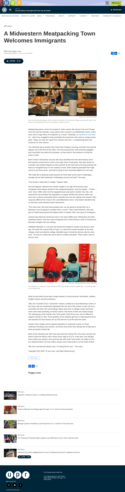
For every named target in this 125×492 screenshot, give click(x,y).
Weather (95, 20)
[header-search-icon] (108, 5)
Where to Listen (28, 20)
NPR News (8, 30)
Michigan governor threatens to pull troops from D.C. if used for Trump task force (45, 428)
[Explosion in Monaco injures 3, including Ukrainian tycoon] (10, 400)
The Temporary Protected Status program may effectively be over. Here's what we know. (48, 442)
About (61, 20)
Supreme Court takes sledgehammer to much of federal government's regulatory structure (49, 457)
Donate (118, 5)
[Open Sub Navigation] (43, 20)
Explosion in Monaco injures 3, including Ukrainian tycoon (37, 399)
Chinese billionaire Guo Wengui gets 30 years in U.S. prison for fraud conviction (45, 413)
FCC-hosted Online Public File (53, 477)
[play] (4, 14)
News (39, 20)
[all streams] (116, 14)
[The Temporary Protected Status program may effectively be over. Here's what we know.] (10, 443)
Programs (50, 20)
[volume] (10, 14)
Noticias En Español (10, 20)
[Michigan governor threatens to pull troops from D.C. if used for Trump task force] (10, 428)
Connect (83, 20)
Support (71, 20)
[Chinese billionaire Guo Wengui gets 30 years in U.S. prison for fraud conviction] (10, 414)
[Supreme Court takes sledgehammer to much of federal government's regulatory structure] (10, 457)
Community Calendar (112, 20)
